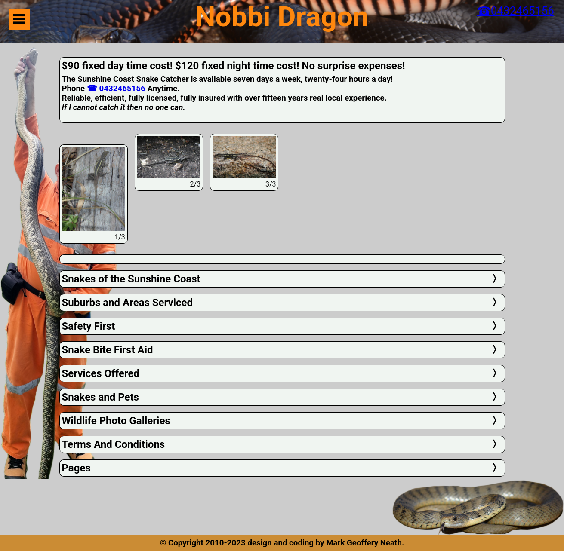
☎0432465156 (515, 10)
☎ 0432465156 (116, 88)
